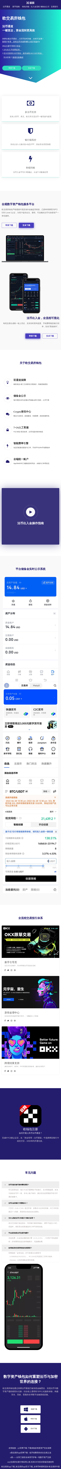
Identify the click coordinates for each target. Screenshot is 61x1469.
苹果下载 (11, 68)
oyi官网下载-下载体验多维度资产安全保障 (34, 1448)
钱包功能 (25, 7)
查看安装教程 (17, 57)
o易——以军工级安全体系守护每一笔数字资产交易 (30, 1457)
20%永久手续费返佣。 (12, 50)
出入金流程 (35, 7)
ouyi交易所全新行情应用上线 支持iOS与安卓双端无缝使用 (30, 1462)
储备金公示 (44, 7)
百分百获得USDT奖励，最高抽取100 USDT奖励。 (23, 53)
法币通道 (6, 7)
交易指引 (54, 7)
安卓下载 (31, 68)
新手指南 (16, 7)
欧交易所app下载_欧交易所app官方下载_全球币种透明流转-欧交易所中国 (30, 1467)
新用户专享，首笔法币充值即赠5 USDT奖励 (20, 42)
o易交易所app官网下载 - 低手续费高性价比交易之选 (30, 1453)
